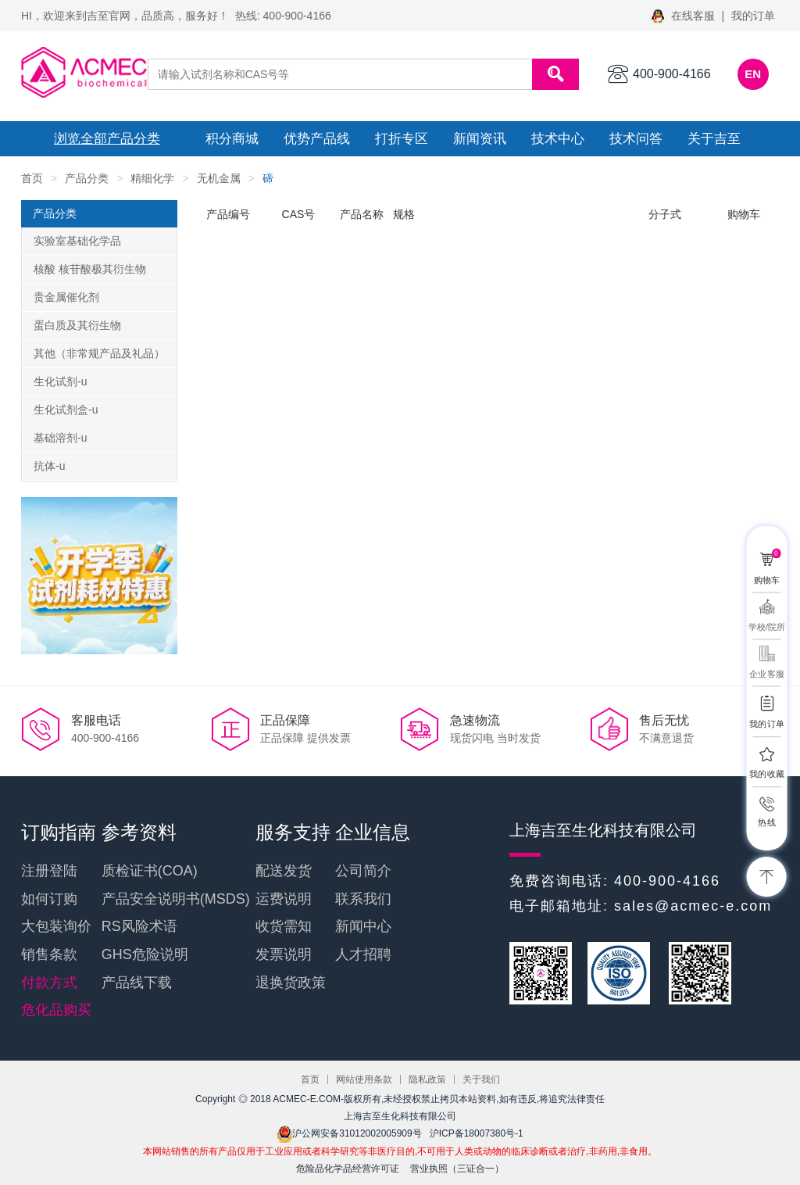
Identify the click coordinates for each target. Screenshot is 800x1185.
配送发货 (283, 871)
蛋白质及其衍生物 (77, 325)
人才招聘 (363, 954)
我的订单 (753, 15)
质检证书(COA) (150, 871)
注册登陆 (49, 871)
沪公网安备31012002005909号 (349, 1133)
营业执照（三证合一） (457, 1168)
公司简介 (363, 871)
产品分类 (87, 178)
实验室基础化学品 (77, 240)
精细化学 (152, 178)
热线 (766, 822)
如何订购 (49, 899)
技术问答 (635, 138)
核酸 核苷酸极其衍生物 (90, 269)
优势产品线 (317, 138)
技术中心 (557, 138)
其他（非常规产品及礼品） (99, 353)
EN (753, 74)
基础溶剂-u (60, 437)
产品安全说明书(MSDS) (176, 899)
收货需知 (283, 926)
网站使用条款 (364, 1079)
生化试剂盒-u (66, 409)
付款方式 (49, 982)
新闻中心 (363, 926)
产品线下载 (137, 982)
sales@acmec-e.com (693, 906)
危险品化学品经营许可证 (347, 1168)
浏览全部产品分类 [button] (107, 138)
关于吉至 (714, 138)
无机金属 (219, 178)
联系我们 (363, 899)
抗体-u (49, 466)
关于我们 (481, 1079)
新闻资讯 (479, 138)
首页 (32, 178)
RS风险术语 (139, 926)
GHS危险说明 (145, 954)
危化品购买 (56, 1010)
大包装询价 (56, 926)
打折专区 (401, 138)
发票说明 (283, 954)
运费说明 (283, 899)
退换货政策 (290, 982)
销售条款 (49, 954)
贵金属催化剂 (66, 297)
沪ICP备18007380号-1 (476, 1133)
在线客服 (685, 15)
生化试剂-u (60, 381)
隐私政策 (427, 1079)
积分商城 (232, 138)
